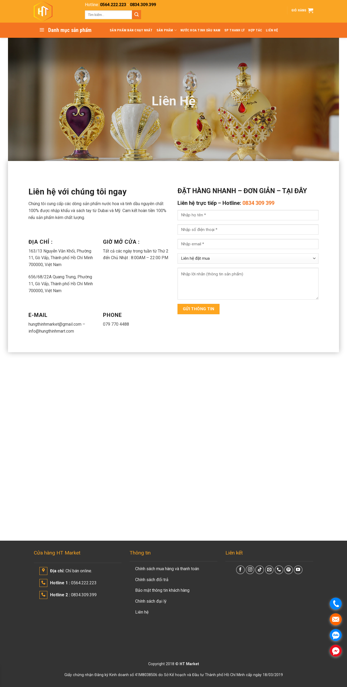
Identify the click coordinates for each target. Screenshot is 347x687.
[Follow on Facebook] (240, 569)
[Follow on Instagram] (250, 569)
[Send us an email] (269, 569)
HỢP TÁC (255, 30)
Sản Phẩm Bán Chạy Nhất (131, 30)
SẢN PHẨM (166, 30)
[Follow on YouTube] (298, 569)
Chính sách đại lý (151, 601)
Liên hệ (141, 612)
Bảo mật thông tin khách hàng (162, 590)
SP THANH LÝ (234, 30)
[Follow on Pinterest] (288, 569)
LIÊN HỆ (272, 30)
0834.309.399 (143, 4)
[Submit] (136, 14)
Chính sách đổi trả (151, 579)
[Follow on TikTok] (259, 569)
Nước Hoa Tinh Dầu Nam (200, 30)
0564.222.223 (113, 4)
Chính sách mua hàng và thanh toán (167, 568)
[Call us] (279, 569)
